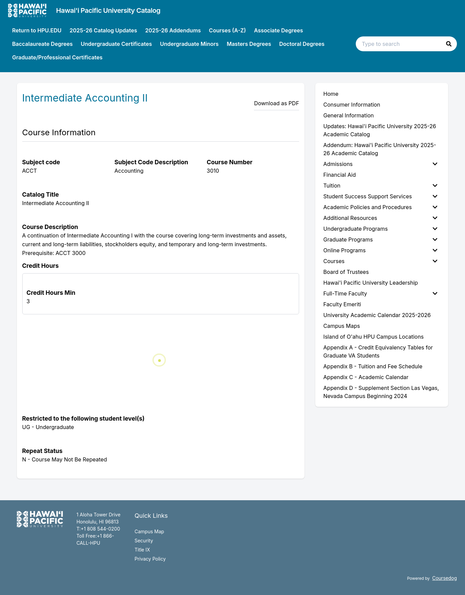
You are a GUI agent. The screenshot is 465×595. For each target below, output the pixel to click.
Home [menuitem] (331, 93)
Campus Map (149, 531)
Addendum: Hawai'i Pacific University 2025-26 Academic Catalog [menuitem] (379, 149)
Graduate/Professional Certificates (57, 57)
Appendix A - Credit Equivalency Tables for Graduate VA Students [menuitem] (378, 351)
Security (144, 540)
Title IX (142, 549)
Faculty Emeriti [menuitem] (342, 304)
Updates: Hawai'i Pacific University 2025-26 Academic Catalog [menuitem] (379, 130)
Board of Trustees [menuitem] (346, 271)
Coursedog (444, 578)
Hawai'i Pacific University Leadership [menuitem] (370, 282)
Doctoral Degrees (301, 43)
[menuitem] (382, 164)
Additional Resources (380, 218)
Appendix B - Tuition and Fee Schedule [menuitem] (373, 366)
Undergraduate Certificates (116, 43)
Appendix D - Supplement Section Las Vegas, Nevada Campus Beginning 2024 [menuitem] (381, 392)
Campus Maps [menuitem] (341, 325)
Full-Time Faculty (380, 293)
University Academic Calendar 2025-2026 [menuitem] (377, 315)
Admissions (380, 164)
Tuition (380, 185)
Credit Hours (40, 265)
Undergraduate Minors (189, 43)
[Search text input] (406, 43)
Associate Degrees (278, 30)
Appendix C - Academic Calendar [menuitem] (365, 377)
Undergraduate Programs (380, 228)
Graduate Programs (380, 239)
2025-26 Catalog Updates (103, 30)
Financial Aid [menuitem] (339, 174)
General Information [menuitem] (348, 115)
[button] (449, 44)
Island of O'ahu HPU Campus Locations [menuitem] (373, 336)
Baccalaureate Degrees (42, 43)
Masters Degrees (249, 43)
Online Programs (380, 250)
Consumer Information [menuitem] (351, 104)
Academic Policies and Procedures (380, 207)
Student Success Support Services (380, 196)
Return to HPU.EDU (36, 30)
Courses (380, 261)
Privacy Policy (150, 559)
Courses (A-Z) (227, 30)
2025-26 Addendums (173, 30)
